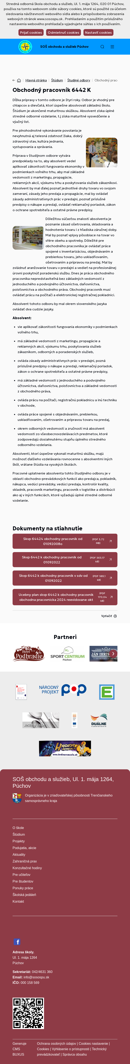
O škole (18, 828)
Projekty (19, 841)
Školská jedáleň (24, 895)
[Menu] (112, 47)
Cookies (43, 1049)
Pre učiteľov (21, 874)
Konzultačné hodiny (27, 868)
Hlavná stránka (36, 80)
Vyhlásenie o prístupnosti (70, 1049)
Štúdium (57, 80)
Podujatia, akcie (24, 848)
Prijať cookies (31, 32)
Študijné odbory (78, 80)
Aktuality (19, 854)
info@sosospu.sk (36, 977)
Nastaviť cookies (98, 32)
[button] (102, 47)
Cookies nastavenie (93, 1043)
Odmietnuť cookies (63, 32)
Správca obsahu (74, 1054)
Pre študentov (23, 881)
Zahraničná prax (25, 861)
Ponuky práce (23, 888)
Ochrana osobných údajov (56, 1043)
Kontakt (18, 901)
